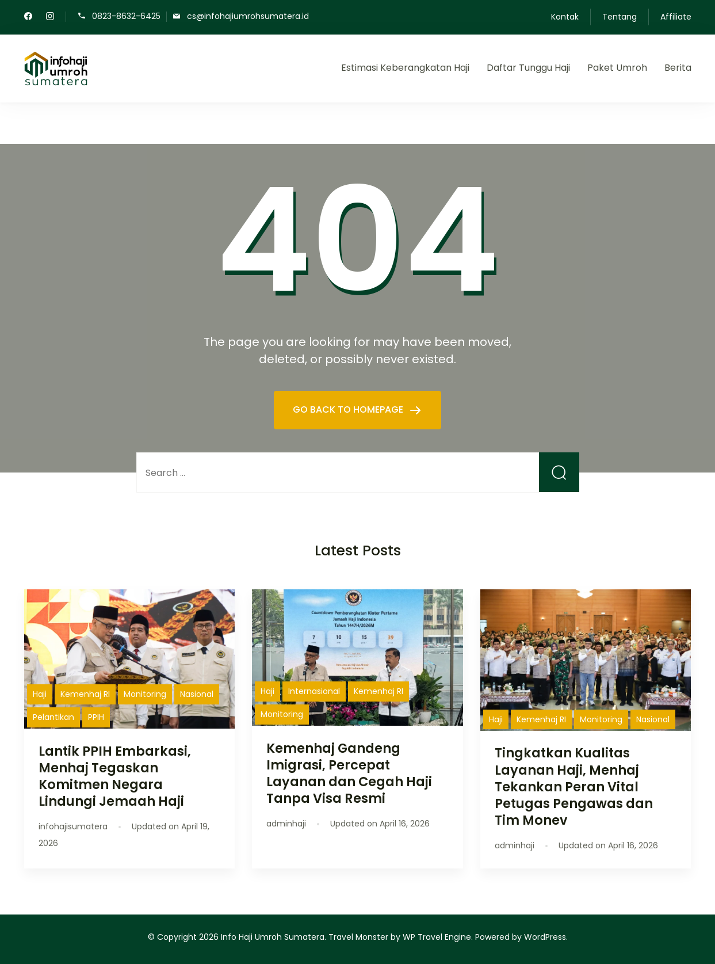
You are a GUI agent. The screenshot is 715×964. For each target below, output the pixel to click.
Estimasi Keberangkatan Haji (405, 67)
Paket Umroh (617, 67)
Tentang (619, 16)
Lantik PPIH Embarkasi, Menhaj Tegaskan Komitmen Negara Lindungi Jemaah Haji (115, 776)
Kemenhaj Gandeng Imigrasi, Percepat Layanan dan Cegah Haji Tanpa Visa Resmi (349, 773)
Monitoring (145, 694)
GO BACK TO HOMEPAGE (349, 409)
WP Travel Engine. (438, 937)
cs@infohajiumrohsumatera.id (248, 16)
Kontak (565, 16)
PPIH (96, 717)
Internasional (314, 691)
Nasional (196, 694)
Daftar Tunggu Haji (528, 67)
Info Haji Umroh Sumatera (272, 937)
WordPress (545, 937)
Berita (677, 67)
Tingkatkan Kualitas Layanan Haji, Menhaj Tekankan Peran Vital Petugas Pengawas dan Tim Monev (574, 786)
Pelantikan (53, 717)
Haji (40, 694)
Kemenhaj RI (85, 694)
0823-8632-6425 (126, 16)
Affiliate (675, 16)
